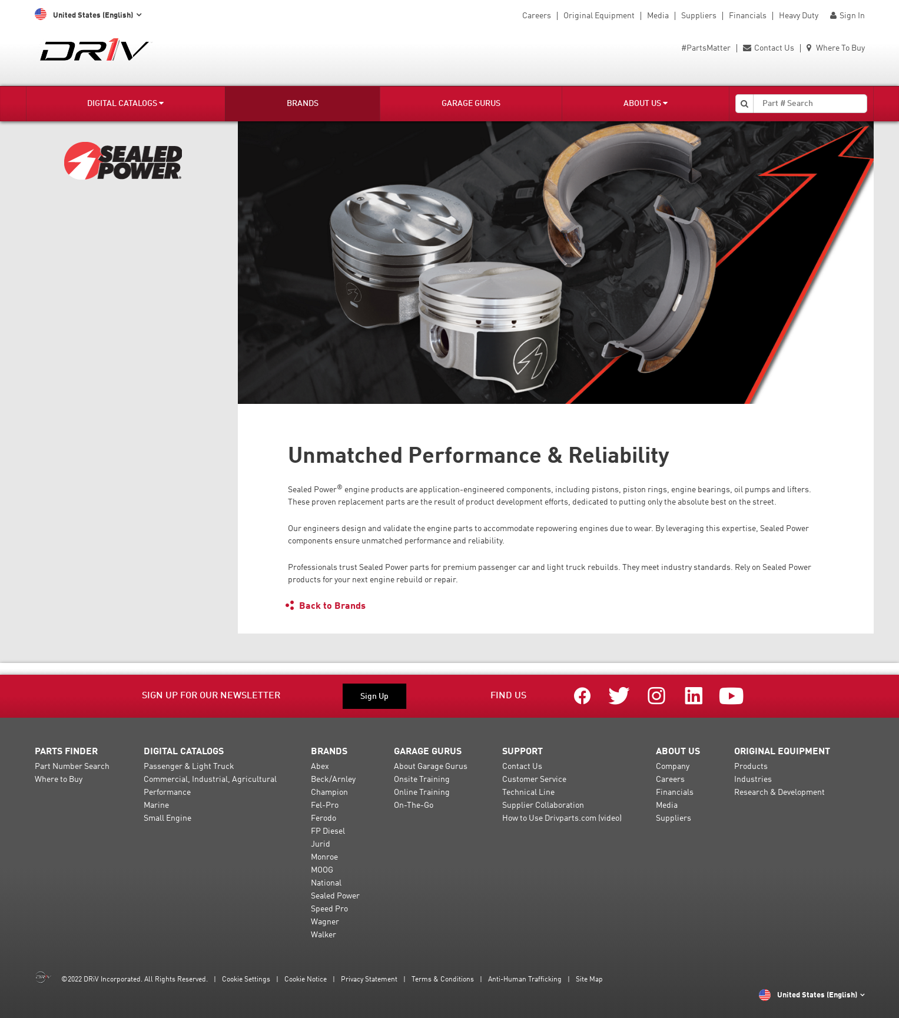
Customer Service (534, 779)
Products (751, 766)
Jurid (320, 844)
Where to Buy (58, 779)
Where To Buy (836, 48)
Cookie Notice (305, 979)
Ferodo (323, 818)
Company (672, 766)
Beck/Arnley (333, 779)
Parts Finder (66, 752)
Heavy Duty (798, 16)
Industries (753, 779)
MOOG (322, 870)
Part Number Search (72, 766)
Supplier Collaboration (543, 805)
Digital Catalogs (125, 103)
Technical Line (528, 792)
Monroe (324, 857)
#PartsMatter (706, 48)
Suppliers (698, 16)
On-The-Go (413, 805)
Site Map (589, 979)
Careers (536, 16)
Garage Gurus (471, 104)
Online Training (422, 792)
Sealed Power (335, 896)
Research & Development (779, 792)
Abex (320, 766)
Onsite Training (422, 779)
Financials (748, 16)
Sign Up (374, 696)
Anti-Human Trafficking (525, 979)
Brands (303, 104)
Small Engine (167, 818)
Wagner (325, 922)
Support (522, 752)
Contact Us (768, 48)
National (326, 883)
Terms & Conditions (443, 979)
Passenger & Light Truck (189, 766)
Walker (323, 935)
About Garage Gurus (430, 766)
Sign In (847, 16)
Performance (167, 792)
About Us (645, 103)
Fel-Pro (325, 805)
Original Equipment (599, 16)
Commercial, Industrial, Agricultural (210, 779)
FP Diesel (328, 831)
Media (658, 16)
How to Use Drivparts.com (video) (562, 818)
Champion (329, 792)
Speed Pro (329, 909)
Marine (156, 805)
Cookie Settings (246, 979)
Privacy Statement (369, 979)
